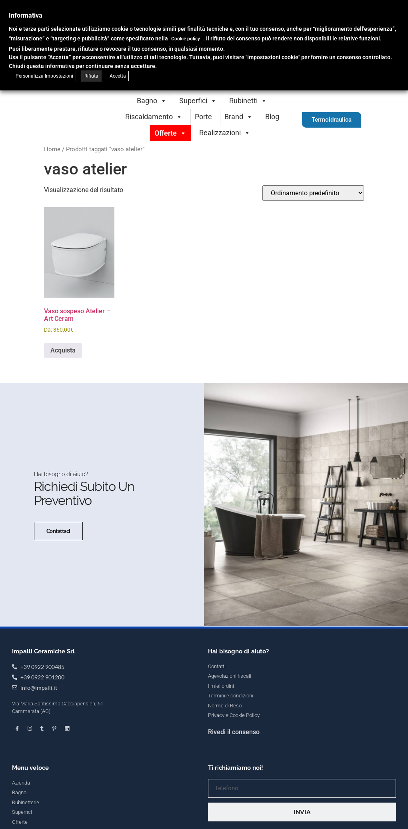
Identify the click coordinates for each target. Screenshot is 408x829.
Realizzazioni (224, 132)
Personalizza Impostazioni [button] (44, 76)
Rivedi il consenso (234, 778)
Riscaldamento (153, 116)
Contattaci (53, 546)
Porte (203, 116)
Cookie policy (185, 39)
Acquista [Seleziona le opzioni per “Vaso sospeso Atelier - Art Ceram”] (63, 350)
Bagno (152, 100)
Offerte (170, 133)
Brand (238, 116)
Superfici (198, 100)
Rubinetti (248, 100)
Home (52, 149)
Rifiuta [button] (91, 76)
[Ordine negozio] (313, 193)
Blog (272, 116)
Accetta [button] (118, 76)
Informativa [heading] (25, 15)
